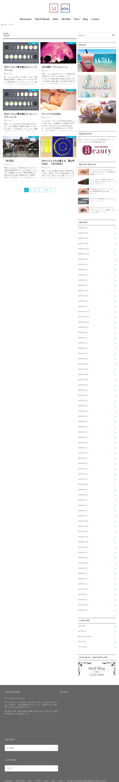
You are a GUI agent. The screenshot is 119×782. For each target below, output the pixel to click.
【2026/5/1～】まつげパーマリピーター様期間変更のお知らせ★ (95, 191)
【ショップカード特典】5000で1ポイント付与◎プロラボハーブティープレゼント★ (96, 182)
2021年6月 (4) (82, 457)
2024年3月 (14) (83, 358)
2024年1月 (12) (83, 368)
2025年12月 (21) (83, 248)
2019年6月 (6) (82, 550)
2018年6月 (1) (82, 571)
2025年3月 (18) (83, 295)
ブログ (82, 644)
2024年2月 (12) (83, 363)
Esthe (55, 19)
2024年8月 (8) (82, 332)
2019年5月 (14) (83, 556)
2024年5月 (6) (82, 347)
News (76, 19)
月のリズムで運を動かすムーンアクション (96, 200)
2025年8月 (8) (82, 269)
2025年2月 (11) (83, 300)
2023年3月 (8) (82, 420)
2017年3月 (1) (82, 592)
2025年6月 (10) (83, 280)
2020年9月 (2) (82, 488)
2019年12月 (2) (83, 519)
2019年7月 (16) (83, 545)
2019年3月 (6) (82, 566)
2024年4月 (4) (82, 353)
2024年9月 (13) (83, 326)
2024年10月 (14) (83, 321)
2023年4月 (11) (83, 415)
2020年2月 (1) (82, 509)
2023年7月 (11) (83, 399)
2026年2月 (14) (83, 238)
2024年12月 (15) (83, 311)
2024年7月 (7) (82, 337)
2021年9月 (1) (82, 446)
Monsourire (25, 19)
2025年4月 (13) (83, 290)
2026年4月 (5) (82, 227)
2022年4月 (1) (82, 436)
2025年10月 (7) (83, 259)
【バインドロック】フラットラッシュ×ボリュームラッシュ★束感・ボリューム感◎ (96, 210)
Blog (85, 19)
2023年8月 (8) (82, 394)
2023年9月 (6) (82, 389)
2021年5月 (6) (82, 462)
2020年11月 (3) (83, 483)
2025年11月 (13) (83, 254)
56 (47, 190)
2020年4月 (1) (82, 498)
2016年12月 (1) (83, 602)
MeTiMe (66, 19)
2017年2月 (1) (82, 597)
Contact (95, 19)
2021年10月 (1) (83, 441)
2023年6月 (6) (82, 405)
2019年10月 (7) (83, 530)
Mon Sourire (88, 778)
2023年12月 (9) (83, 373)
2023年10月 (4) (83, 384)
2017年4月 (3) (82, 587)
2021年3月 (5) (82, 472)
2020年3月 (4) (82, 503)
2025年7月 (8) (82, 274)
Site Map (69, 778)
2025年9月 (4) (82, 264)
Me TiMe (82, 629)
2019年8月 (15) (83, 540)
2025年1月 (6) (82, 306)
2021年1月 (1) (82, 477)
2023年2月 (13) (83, 425)
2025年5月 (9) (82, 285)
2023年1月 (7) (82, 431)
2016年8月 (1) (82, 608)
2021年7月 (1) (82, 451)
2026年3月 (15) (83, 233)
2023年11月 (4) (83, 379)
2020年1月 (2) (82, 514)
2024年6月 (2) (82, 342)
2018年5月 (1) (82, 576)
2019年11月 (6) (83, 524)
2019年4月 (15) (83, 561)
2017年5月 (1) (82, 582)
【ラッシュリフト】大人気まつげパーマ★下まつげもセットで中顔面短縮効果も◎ (96, 172)
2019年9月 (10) (83, 535)
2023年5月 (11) (83, 410)
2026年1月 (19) (83, 243)
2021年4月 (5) (82, 467)
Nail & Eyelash (42, 19)
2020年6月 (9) (82, 493)
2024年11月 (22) (83, 316)
